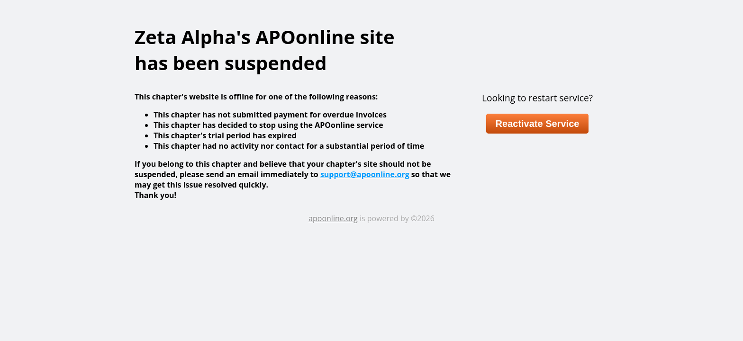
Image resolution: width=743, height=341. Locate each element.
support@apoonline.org (364, 174)
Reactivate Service (538, 123)
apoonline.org (333, 218)
